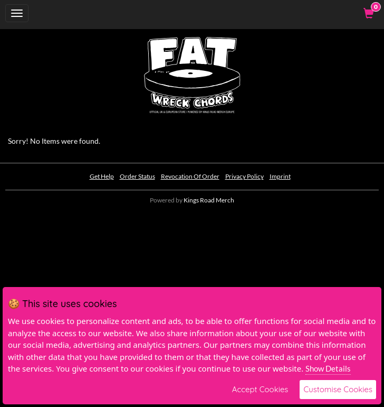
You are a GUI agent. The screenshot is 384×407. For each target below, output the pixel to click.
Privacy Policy (244, 176)
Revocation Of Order (190, 176)
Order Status (137, 176)
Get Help (102, 176)
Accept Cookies (260, 389)
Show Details (328, 368)
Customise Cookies (337, 389)
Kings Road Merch (209, 200)
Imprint (280, 176)
